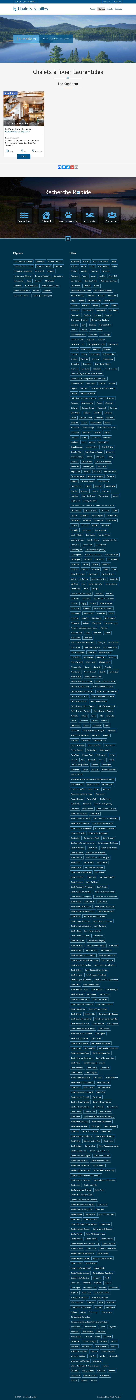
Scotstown (97, 1278)
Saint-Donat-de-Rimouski (104, 906)
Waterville (101, 1371)
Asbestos (94, 271)
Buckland (74, 325)
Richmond (75, 769)
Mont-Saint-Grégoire (92, 647)
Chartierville (95, 354)
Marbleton (101, 613)
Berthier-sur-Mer (94, 300)
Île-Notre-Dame (110, 471)
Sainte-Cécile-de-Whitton (80, 1180)
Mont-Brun (88, 638)
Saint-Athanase (108, 838)
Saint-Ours (105, 1068)
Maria (111, 613)
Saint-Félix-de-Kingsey (96, 941)
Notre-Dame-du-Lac (79, 701)
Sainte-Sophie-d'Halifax (80, 1258)
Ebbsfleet (97, 413)
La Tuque (84, 525)
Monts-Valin (91, 662)
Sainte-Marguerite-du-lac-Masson (84, 1224)
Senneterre (75, 1283)
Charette (74, 354)
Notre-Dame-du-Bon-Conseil (103, 696)
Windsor (74, 1380)
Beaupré (91, 295)
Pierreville (95, 735)
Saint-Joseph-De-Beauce (108, 1014)
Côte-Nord (39, 271)
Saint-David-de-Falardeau (105, 892)
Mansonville (75, 613)
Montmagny (88, 657)
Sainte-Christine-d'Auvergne (104, 1180)
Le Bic (73, 579)
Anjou (114, 266)
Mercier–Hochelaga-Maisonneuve (84, 628)
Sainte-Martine (76, 1239)
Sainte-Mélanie (91, 1239)
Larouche (95, 569)
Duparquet (102, 408)
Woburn (84, 1380)
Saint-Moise (75, 1063)
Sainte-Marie (105, 1224)
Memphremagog (111, 623)
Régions (101, 9)
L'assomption (103, 496)
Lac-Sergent (75, 559)
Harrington (100, 457)
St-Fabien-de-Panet (102, 1292)
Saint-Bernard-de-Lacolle (96, 853)
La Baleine (84, 515)
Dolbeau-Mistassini (87, 393)
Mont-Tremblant (77, 652)
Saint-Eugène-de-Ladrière (81, 926)
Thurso (102, 1327)
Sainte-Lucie (75, 1219)
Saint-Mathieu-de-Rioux (80, 1053)
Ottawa (95, 721)
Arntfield (74, 271)
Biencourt (74, 305)
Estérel (73, 418)
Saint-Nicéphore (77, 1068)
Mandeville (75, 608)
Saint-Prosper (89, 1087)
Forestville (75, 427)
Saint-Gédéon (76, 970)
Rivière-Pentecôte (78, 789)
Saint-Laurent (112, 1024)
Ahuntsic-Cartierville (100, 261)
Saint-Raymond (104, 1087)
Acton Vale (75, 261)
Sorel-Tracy (86, 1292)
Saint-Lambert (98, 1024)
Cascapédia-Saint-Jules (96, 344)
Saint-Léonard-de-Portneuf (81, 1033)
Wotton (94, 1380)
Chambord (85, 349)
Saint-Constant (77, 882)
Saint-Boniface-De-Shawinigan (97, 857)
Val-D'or (114, 1341)
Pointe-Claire (92, 750)
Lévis (86, 589)
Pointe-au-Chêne (94, 745)
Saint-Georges (76, 975)
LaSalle (105, 569)
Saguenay (74, 809)
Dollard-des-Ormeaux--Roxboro (83, 398)
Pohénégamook (100, 740)
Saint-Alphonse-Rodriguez (81, 828)
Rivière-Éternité (93, 784)
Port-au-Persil (87, 755)
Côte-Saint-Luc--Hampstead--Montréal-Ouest (88, 378)
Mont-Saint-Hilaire (110, 647)
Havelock (74, 462)
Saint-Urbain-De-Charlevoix (81, 1136)
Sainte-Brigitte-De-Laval (80, 1170)
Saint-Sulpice (95, 1126)
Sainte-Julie (100, 1209)
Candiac (74, 330)
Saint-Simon (75, 1116)
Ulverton (88, 1336)
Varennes (94, 1351)
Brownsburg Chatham (79, 320)
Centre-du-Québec (44, 266)
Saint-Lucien (96, 1038)
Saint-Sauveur (90, 1112)
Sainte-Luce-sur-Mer (106, 1214)
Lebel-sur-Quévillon (99, 579)
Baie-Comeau (76, 281)
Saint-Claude (100, 872)
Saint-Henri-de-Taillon (79, 989)
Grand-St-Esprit (92, 447)
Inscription (106, 2)
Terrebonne (75, 1327)
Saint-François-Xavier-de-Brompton (84, 960)
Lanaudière (58, 276)
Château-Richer (109, 354)
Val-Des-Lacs (87, 1346)
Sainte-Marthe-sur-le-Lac (95, 1234)
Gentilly (84, 437)
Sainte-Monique (107, 1239)
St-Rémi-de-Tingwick (100, 1297)
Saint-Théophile (110, 1126)
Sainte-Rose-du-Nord (107, 1248)
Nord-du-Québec (31, 286)
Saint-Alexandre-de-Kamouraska (105, 818)
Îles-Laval (110, 476)
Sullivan (74, 1312)
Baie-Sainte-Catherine (109, 281)
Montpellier (101, 657)
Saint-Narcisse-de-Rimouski (94, 1063)
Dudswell (109, 403)
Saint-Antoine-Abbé (91, 838)
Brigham (87, 315)
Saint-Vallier (75, 1141)
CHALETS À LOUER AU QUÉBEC (25, 2)
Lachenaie (75, 564)
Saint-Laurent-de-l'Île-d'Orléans (83, 1029)
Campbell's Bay (105, 325)
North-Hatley (76, 677)
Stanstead (91, 1302)
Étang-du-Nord (86, 418)
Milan (88, 633)
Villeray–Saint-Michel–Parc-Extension (85, 1366)
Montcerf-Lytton (105, 652)
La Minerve (98, 520)
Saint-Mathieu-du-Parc (101, 1053)
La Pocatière (111, 520)
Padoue (86, 725)
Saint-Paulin (97, 1077)
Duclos (99, 403)
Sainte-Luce (90, 1214)
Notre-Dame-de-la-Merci (105, 682)
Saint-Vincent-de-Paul (92, 1141)
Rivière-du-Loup (77, 784)
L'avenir (116, 496)
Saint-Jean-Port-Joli (78, 1009)
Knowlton (105, 491)
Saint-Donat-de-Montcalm (81, 906)
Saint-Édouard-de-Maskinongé (82, 911)
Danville (112, 383)
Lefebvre (74, 584)
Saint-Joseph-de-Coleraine (81, 1019)
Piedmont (111, 730)
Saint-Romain (98, 1107)
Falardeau (110, 418)
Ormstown (84, 721)
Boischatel (75, 310)
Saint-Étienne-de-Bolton (80, 921)
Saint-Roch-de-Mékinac (102, 1102)
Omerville (110, 716)
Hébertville (75, 466)
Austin (84, 276)
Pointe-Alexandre (77, 745)
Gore (83, 442)
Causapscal (113, 344)
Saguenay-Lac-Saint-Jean (42, 295)
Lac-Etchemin (101, 545)
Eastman (86, 413)
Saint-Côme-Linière (107, 877)
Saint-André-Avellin (78, 833)
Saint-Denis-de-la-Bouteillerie (106, 897)
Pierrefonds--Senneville (80, 735)
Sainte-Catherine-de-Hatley (103, 1170)
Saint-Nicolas (92, 1068)
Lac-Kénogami (76, 550)
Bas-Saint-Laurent (55, 261)
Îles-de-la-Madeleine (42, 276)
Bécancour (112, 295)
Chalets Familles (30, 1397)
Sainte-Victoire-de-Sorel (80, 1273)
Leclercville (114, 579)
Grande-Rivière (107, 447)
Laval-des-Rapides (78, 574)
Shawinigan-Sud (89, 1288)
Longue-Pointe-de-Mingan (81, 594)
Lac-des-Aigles (104, 535)
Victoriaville (113, 1356)
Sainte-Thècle (76, 1263)
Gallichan (97, 432)
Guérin (89, 457)
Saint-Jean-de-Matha (104, 1004)
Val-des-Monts (101, 1346)
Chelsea (74, 359)
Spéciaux (118, 9)
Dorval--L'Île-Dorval (106, 398)
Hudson (87, 471)
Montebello (75, 657)
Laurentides (54, 39)
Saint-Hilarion (97, 989)
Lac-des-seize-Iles (110, 540)
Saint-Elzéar (75, 916)
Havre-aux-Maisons (103, 462)
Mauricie (38, 281)
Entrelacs (108, 413)
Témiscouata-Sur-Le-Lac (80, 1317)
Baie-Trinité (75, 286)
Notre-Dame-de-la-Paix (80, 686)
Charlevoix (59, 266)
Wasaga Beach (88, 1371)
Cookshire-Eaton (111, 369)
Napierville (97, 667)
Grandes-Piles (76, 452)
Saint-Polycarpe (103, 1082)
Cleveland (85, 369)
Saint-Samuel (76, 1112)
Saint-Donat (89, 901)
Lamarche (106, 564)
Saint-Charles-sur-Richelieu (81, 872)
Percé (107, 725)
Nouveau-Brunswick (22, 291)
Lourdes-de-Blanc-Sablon (104, 598)
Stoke (101, 1302)
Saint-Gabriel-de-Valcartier (104, 965)
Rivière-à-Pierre (77, 774)
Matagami (75, 623)
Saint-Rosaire (112, 1107)
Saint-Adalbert (87, 809)
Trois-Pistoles (87, 1332)
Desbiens (84, 388)
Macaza (74, 603)
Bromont (97, 315)
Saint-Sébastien (105, 1112)
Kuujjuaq (74, 496)
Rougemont (100, 794)
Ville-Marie (97, 1361)
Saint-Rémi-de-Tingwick (80, 1097)
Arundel (84, 271)
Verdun (103, 1356)
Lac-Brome (90, 535)
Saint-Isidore (105, 994)
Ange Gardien (103, 266)
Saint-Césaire (76, 867)
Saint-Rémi (100, 1092)
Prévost (74, 760)
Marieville (74, 618)
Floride (107, 422)
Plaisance (74, 740)
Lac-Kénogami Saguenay (95, 550)
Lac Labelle (105, 525)
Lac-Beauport (100, 530)
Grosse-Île (109, 452)
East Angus (75, 413)
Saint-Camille (102, 862)
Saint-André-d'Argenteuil (98, 833)
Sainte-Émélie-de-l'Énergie (81, 1190)
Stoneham (111, 1302)
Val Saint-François (89, 1341)
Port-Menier (101, 755)
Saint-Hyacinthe (77, 994)
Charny (84, 354)
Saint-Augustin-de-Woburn (108, 843)
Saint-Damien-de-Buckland (81, 892)
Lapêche (85, 569)
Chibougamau (108, 359)
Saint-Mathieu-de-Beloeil (108, 1048)
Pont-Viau (75, 755)
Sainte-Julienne (76, 1214)
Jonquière (98, 486)
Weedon (112, 1371)
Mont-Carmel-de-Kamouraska (82, 642)
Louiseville (86, 598)
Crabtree (102, 383)
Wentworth (75, 1376)
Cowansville (90, 383)
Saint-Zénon (108, 1141)
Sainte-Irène (102, 1204)
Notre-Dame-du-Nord (106, 706)
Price (82, 760)
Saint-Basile (92, 848)
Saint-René (97, 1097)
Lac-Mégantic (76, 554)
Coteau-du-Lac (76, 383)
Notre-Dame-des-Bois (79, 696)
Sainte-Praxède (77, 1248)
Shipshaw (74, 1292)
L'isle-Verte (105, 510)
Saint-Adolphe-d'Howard (106, 809)
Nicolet (102, 672)
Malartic (93, 603)
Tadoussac (93, 1312)
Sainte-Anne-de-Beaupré (80, 1156)
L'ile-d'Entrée (76, 510)
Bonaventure (88, 310)
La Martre (87, 520)
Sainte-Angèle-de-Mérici (99, 1151)
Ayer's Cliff (113, 276)
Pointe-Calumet (77, 750)
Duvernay (113, 408)
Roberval (106, 789)
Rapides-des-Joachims (79, 765)
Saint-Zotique (76, 1146)
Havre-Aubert (87, 462)
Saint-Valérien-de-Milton (105, 1136)
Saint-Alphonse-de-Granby (103, 823)
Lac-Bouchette (76, 535)
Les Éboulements (95, 584)
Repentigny (106, 765)
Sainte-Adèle (90, 1146)
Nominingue (113, 672)
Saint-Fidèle (113, 945)
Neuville (108, 667)
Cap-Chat (90, 339)
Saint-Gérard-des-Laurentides (106, 980)
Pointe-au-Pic (110, 745)
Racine (111, 760)
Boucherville (101, 310)
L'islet (115, 510)
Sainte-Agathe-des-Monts (109, 1146)
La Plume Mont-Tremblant (18, 129)
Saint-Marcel (76, 1048)
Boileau (95, 305)
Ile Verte (97, 471)
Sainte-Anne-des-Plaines (80, 1165)
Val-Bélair (103, 1341)
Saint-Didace (76, 901)
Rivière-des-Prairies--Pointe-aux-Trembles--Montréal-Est (92, 779)
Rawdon (95, 765)
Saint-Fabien (76, 931)
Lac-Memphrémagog (93, 554)
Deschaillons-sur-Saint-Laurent (103, 388)
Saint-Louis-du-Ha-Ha (79, 1038)
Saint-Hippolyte (112, 989)
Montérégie (49, 281)
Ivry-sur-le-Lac (76, 486)
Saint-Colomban (77, 877)
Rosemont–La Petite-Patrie (81, 794)
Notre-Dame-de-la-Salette (103, 686)
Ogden (93, 716)
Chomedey (87, 364)
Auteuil (93, 276)
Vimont (105, 1366)
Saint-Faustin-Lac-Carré (80, 936)
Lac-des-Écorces (77, 540)
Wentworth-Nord (90, 1376)
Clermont (74, 369)
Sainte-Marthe (76, 1234)
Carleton (101, 339)
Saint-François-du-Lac (107, 955)
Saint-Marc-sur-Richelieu (101, 1043)
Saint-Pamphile (91, 1072)
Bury (83, 325)
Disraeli (74, 393)
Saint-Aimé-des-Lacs (79, 813)
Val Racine (75, 1341)
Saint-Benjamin (77, 853)
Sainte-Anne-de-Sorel (102, 1156)
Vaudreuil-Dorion (107, 1351)
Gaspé (107, 432)
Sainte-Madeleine (90, 1219)
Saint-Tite (75, 1131)
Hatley (110, 457)
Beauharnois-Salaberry (103, 291)
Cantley (84, 330)
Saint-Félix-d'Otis (77, 941)
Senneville (87, 1283)
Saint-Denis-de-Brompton (81, 897)
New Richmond (90, 672)
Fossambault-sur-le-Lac (107, 427)
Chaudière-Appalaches (23, 271)
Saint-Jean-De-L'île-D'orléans (82, 1004)
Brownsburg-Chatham (100, 320)
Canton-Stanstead (78, 335)
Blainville (85, 305)
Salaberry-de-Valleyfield (80, 1278)
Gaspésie (50, 271)
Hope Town (75, 471)
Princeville (92, 760)
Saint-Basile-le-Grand (109, 848)
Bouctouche (75, 315)
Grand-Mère (103, 442)
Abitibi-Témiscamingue (23, 261)
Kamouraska (110, 486)
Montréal (17, 286)
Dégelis (74, 388)
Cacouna (92, 325)
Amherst (74, 266)
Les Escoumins (111, 584)
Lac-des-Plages (93, 540)
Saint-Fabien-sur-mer (92, 931)
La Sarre (74, 525)
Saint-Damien (102, 887)
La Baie (74, 515)
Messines (104, 628)
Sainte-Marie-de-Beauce (80, 1229)
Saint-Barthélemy (77, 848)
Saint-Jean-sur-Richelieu (98, 1009)
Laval (29, 281)
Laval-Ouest (93, 574)
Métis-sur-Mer (76, 633)
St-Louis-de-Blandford (79, 1297)
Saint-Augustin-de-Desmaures (82, 843)
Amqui (91, 266)
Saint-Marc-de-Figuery (79, 1043)
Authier (102, 276)
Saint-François (106, 950)
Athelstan (74, 276)
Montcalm (92, 652)
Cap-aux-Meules (77, 339)
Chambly (74, 349)
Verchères (92, 1356)
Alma (114, 261)
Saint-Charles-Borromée (94, 867)
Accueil (93, 9)
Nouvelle (74, 716)
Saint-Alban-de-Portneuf (80, 818)
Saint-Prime (75, 1087)
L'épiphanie (75, 501)
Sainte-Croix (75, 1185)
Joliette (88, 486)
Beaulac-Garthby (77, 295)
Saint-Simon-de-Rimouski (101, 1121)
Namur (87, 667)
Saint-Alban (95, 813)
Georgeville (95, 437)
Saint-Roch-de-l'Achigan (80, 1102)
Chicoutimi (75, 364)
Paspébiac (97, 725)
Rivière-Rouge (93, 789)
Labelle (95, 525)
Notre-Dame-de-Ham (50, 286)
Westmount (104, 1376)
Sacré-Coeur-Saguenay (103, 804)
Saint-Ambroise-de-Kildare (105, 828)
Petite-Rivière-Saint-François (93, 730)
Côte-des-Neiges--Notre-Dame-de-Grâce (87, 374)
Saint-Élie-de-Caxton (106, 911)
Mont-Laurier (113, 642)
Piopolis (106, 735)
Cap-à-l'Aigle (105, 335)
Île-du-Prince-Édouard (22, 276)
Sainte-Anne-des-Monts (100, 1160)
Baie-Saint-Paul (91, 281)
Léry (83, 584)
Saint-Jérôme (76, 1014)
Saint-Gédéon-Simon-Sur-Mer (96, 970)
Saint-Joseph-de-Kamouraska (106, 1019)
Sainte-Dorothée (90, 1185)
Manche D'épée (106, 603)
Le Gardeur (83, 579)
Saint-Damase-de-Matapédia (82, 887)
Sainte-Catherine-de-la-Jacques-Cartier (85, 1175)
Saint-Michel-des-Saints (105, 1058)
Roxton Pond (105, 799)
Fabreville (99, 418)
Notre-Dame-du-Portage (80, 711)
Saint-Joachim (90, 1014)
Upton (97, 1336)
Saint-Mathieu (89, 1048)
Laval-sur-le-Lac (108, 574)
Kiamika (74, 491)
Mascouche (96, 618)
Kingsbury (84, 491)
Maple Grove (89, 613)
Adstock (86, 261)
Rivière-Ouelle (107, 784)
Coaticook (97, 369)
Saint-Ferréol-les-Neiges (96, 945)
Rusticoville (75, 804)
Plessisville (86, 740)
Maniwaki (86, 608)
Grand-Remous (77, 447)
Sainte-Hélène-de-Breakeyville (82, 1204)
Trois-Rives (101, 1332)
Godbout (74, 442)
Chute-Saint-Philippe (102, 364)
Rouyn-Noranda (77, 799)
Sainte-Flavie (99, 1190)
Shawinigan (75, 1288)
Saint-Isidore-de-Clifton (80, 999)
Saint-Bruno (75, 862)
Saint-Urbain (106, 1131)
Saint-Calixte (89, 862)
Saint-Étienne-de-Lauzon (102, 921)
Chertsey (95, 359)
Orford (73, 721)
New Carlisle (75, 672)
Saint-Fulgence (107, 960)
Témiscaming (107, 1312)
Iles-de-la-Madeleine (95, 476)
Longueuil (99, 594)
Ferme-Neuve (96, 422)
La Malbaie (75, 520)
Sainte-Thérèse (91, 1263)
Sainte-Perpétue (109, 1244)
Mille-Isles (97, 633)
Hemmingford (88, 466)
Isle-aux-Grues (103, 481)
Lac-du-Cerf (87, 545)
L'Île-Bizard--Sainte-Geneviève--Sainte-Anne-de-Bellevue (92, 506)
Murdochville (76, 667)
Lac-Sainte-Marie (111, 554)
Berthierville (109, 300)
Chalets (109, 9)
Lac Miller (74, 530)
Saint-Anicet (75, 838)
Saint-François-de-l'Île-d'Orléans (83, 955)
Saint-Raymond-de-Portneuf (82, 1092)
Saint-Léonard (104, 1029)
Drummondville (87, 403)
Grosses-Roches (77, 457)
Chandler (96, 349)
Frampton (75, 432)
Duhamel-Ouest (88, 408)
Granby (92, 442)
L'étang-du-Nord (90, 501)
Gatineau (74, 437)
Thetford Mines (90, 1327)
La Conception (97, 515)
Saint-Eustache (100, 926)
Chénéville (84, 359)
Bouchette (113, 310)
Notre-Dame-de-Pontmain (107, 691)
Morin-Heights (104, 662)
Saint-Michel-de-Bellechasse (81, 1058)
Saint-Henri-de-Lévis (91, 985)
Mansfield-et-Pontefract (103, 608)
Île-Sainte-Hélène (77, 476)
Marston (85, 618)
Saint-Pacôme (76, 1072)
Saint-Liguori (100, 1033)
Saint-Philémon (112, 1077)
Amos (83, 266)
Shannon (108, 1283)
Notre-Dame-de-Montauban (82, 691)
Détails (24, 156)
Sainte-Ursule (99, 1268)
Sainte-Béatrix (98, 1165)
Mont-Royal (75, 647)
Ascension (106, 271)
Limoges (95, 589)
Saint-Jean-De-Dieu (100, 999)
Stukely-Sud (110, 1307)
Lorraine (109, 594)
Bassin (96, 286)
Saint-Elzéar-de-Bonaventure (95, 916)
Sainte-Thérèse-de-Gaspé (81, 1268)
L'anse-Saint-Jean (88, 496)
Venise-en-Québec (78, 1356)
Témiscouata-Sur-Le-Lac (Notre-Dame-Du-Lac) (89, 1322)
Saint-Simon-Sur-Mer (79, 1126)
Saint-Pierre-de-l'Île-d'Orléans (82, 1082)
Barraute (87, 286)
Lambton (74, 569)
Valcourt (114, 1346)
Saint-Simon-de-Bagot (79, 1121)
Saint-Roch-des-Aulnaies (80, 1107)
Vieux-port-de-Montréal (80, 1361)
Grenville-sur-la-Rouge (93, 452)
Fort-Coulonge (88, 427)
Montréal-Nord (77, 662)
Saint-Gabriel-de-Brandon (81, 965)
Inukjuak (74, 481)
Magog (83, 603)
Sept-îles (97, 1283)
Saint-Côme (91, 877)
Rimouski (95, 769)
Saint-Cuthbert (92, 882)
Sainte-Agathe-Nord (79, 1151)
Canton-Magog (96, 330)
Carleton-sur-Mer (77, 344)
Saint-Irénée (91, 994)
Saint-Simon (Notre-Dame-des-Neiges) (99, 1116)
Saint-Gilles (75, 985)
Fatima (84, 422)
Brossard (108, 315)
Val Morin (107, 1336)
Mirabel (107, 633)
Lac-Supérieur (64, 39)
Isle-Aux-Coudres (87, 481)
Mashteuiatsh (110, 618)
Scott (107, 1278)
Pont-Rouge (105, 750)
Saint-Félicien (98, 936)
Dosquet (74, 403)
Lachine (85, 564)
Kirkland (95, 491)
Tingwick (112, 1327)
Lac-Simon (88, 559)
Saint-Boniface (76, 857)
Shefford (102, 1288)
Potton (112, 755)
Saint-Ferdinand (77, 945)
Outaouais (47, 291)
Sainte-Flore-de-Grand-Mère (82, 1195)
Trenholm (74, 1332)
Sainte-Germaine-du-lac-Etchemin (84, 1200)
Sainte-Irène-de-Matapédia (81, 1209)
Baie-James (40, 261)
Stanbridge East (77, 1302)
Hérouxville (102, 466)
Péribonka (75, 730)
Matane (86, 623)
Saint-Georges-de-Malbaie (96, 975)
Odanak (84, 716)
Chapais (107, 349)
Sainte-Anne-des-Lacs (79, 1160)
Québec (102, 760)
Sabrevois (87, 804)
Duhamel (74, 408)
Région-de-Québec (21, 295)
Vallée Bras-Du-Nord (79, 1351)
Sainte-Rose (91, 1248)
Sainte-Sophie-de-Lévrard (102, 1258)
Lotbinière (75, 598)
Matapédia (96, 623)
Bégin (73, 300)
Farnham (74, 422)
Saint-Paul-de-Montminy (80, 1077)
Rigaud (85, 769)
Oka (101, 716)
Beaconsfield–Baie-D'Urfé (81, 291)
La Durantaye (112, 515)
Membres (117, 2)
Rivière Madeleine (109, 769)
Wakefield (74, 1371)
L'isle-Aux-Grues (91, 510)
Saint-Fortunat (76, 950)
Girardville (107, 437)
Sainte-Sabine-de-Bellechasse (82, 1253)
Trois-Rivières (76, 1336)
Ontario (36, 291)
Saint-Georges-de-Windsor (81, 980)
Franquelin (86, 432)
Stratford (98, 1307)
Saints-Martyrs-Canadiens (103, 1273)
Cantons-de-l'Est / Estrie (23, 266)
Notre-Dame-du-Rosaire (103, 711)
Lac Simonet (87, 530)
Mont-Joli (101, 642)
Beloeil (81, 300)
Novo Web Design (113, 1397)
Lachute (95, 564)
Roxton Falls (91, 799)
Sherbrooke (114, 1288)
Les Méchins (75, 589)
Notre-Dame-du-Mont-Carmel (82, 706)
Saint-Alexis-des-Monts (80, 823)
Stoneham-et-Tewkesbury (81, 1307)
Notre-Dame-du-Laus (98, 701)
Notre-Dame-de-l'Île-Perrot (81, 682)
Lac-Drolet (75, 545)
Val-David (74, 1346)
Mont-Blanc (75, 638)
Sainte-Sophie (102, 1253)
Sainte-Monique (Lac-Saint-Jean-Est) (85, 1244)
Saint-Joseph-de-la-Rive (80, 1024)
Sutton (83, 1312)
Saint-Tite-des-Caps (90, 1131)
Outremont (75, 725)
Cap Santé (93, 335)
